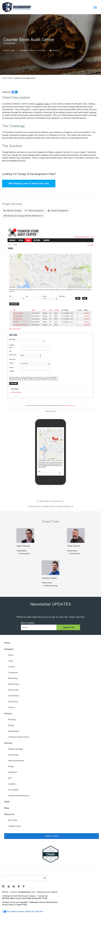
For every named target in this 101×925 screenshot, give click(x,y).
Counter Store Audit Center (28, 39)
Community (12, 672)
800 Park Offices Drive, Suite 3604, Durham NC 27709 (24, 898)
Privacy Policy (8, 905)
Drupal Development (59, 210)
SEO (10, 778)
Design (11, 725)
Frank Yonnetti (73, 546)
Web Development (36, 210)
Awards (11, 666)
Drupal (11, 766)
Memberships (13, 684)
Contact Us (43, 896)
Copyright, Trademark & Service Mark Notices (38, 902)
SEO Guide (12, 820)
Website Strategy (14, 210)
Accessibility (13, 790)
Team (10, 661)
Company (8, 649)
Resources (9, 814)
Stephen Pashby (49, 578)
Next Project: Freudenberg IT (52, 501)
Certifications (13, 695)
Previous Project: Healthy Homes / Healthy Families (49, 506)
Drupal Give (13, 701)
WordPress (12, 772)
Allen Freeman (23, 546)
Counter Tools (42, 103)
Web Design (13, 755)
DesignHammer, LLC (26, 892)
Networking (13, 678)
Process (8, 713)
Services (8, 743)
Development (13, 731)
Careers (11, 707)
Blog (6, 808)
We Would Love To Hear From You (28, 183)
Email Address (27, 623)
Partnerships (13, 690)
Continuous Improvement (18, 737)
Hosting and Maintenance (19, 795)
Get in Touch (51, 836)
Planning (11, 719)
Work (10, 78)
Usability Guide (14, 826)
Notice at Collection (34, 912)
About (10, 655)
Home (4, 78)
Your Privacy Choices (15, 912)
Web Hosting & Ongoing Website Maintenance (23, 215)
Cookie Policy (21, 905)
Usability (11, 784)
